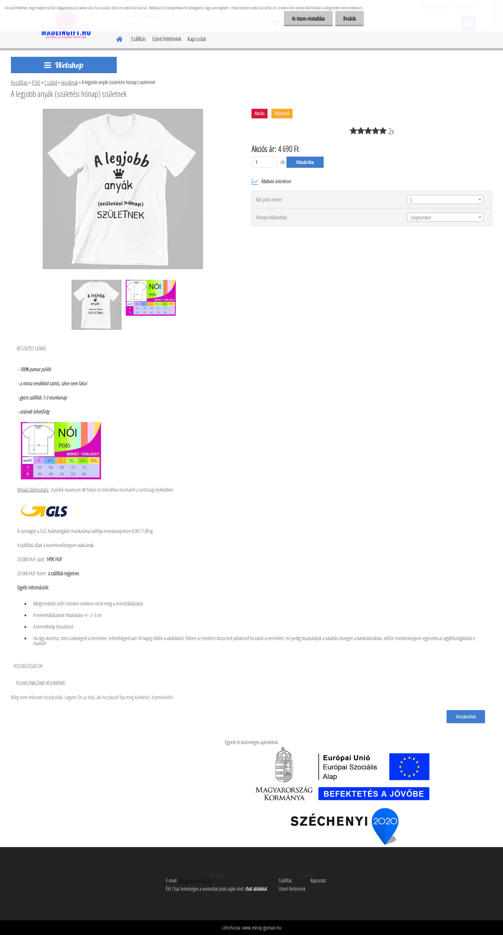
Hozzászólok (465, 716)
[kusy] (264, 162)
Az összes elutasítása (308, 18)
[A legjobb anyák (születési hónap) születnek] (123, 111)
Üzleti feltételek (166, 39)
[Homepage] (115, 38)
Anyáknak (69, 82)
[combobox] (445, 199)
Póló (36, 82)
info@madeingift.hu (195, 880)
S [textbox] (411, 199)
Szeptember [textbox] (420, 217)
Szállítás (138, 39)
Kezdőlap (19, 82)
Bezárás (349, 18)
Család (50, 82)
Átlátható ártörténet (271, 181)
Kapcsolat (197, 39)
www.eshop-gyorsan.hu (261, 927)
